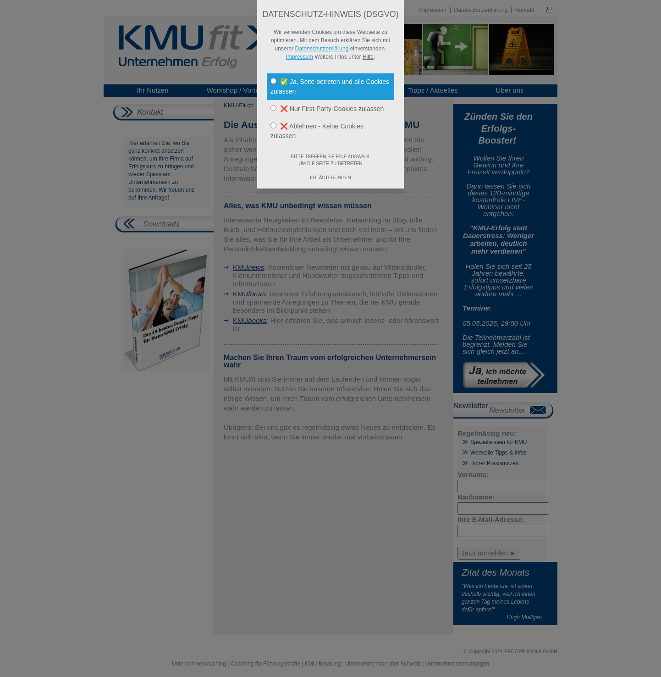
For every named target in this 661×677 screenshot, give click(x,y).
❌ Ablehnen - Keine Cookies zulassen (317, 130)
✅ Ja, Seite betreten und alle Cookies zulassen (329, 86)
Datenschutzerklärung (322, 48)
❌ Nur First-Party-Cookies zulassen (327, 108)
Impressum (299, 57)
